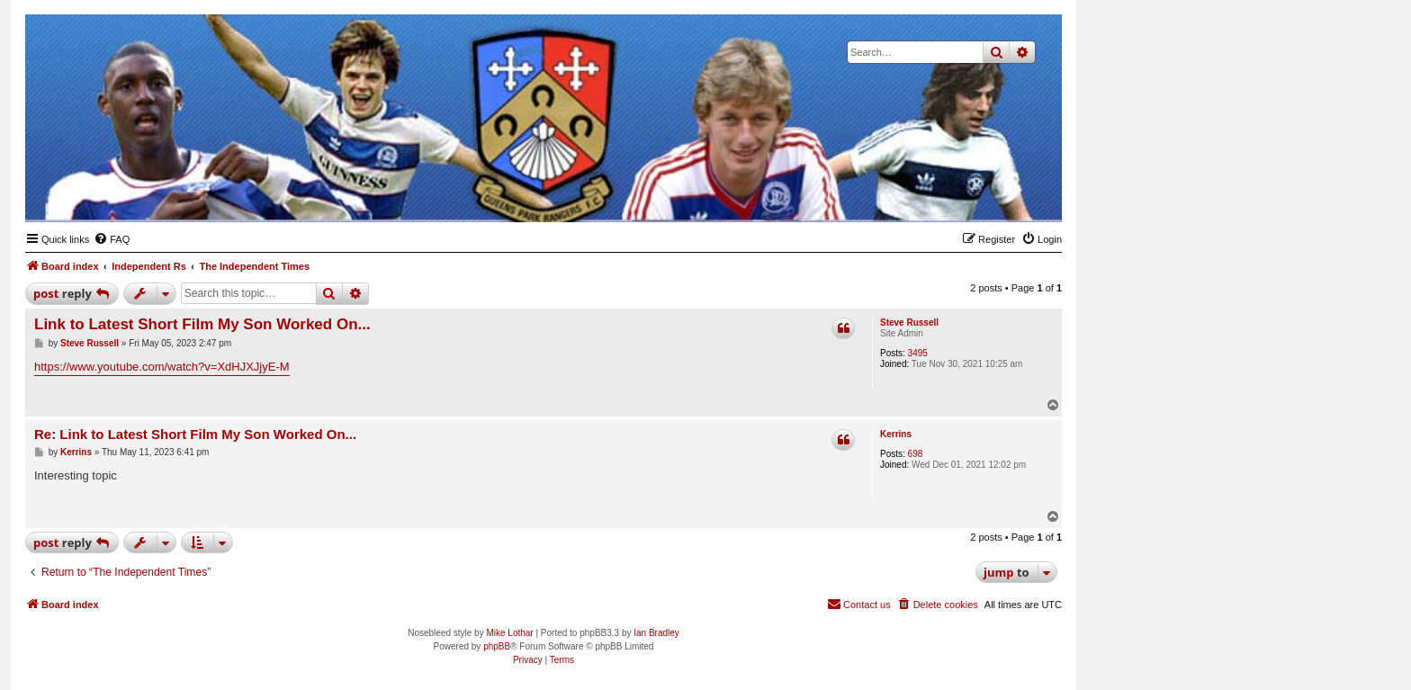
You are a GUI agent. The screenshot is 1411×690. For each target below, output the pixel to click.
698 (915, 454)
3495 (918, 353)
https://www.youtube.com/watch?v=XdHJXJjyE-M (162, 366)
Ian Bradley (656, 633)
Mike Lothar (509, 633)
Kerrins (896, 434)
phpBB (496, 646)
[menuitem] (112, 239)
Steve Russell (909, 322)
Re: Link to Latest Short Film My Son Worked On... (195, 434)
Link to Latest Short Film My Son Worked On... (202, 324)
